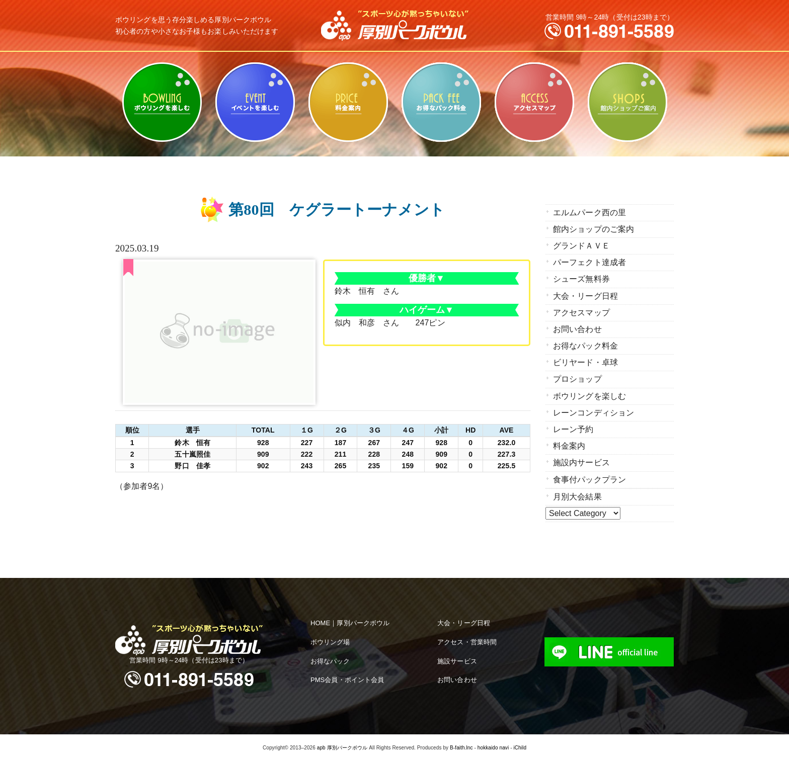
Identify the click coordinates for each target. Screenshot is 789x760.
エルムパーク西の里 (589, 212)
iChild (519, 746)
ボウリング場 (330, 640)
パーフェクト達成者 (589, 262)
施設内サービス (581, 461)
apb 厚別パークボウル (342, 746)
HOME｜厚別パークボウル (349, 621)
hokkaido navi (493, 746)
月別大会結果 (577, 495)
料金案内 (348, 102)
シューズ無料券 (581, 279)
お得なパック (330, 659)
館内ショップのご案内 (627, 102)
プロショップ (577, 378)
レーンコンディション (593, 411)
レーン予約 (573, 428)
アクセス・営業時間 (467, 640)
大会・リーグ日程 (585, 295)
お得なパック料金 (441, 102)
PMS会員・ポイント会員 (347, 678)
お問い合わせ (577, 328)
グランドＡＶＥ (581, 245)
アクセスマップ (534, 102)
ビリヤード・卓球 (254, 102)
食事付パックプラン (589, 478)
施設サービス (457, 659)
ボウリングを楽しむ (161, 102)
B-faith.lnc (461, 746)
